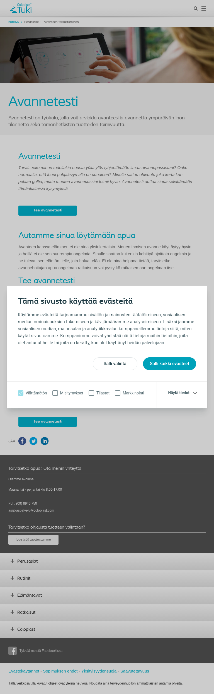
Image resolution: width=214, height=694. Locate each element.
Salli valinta (115, 363)
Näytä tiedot (178, 393)
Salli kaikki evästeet (169, 363)
